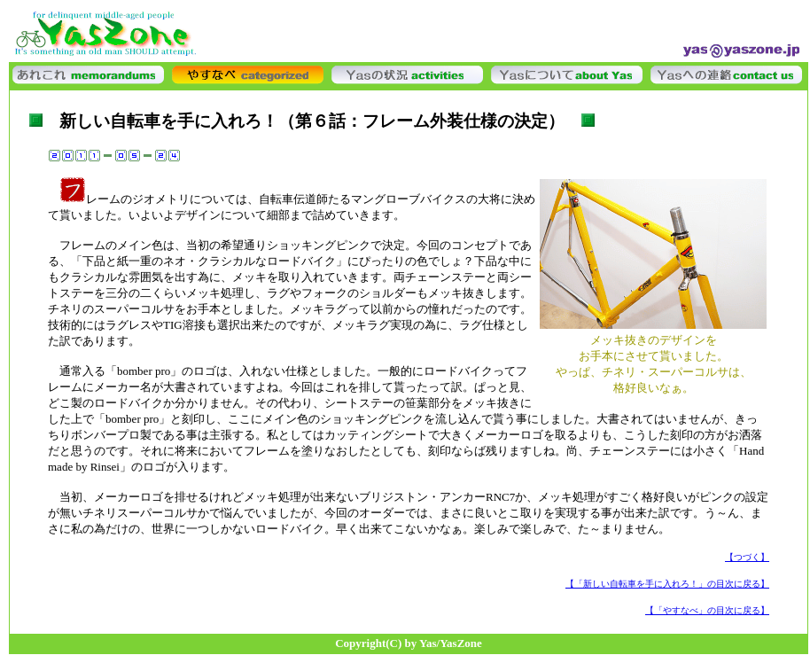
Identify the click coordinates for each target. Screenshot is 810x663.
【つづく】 (747, 557)
